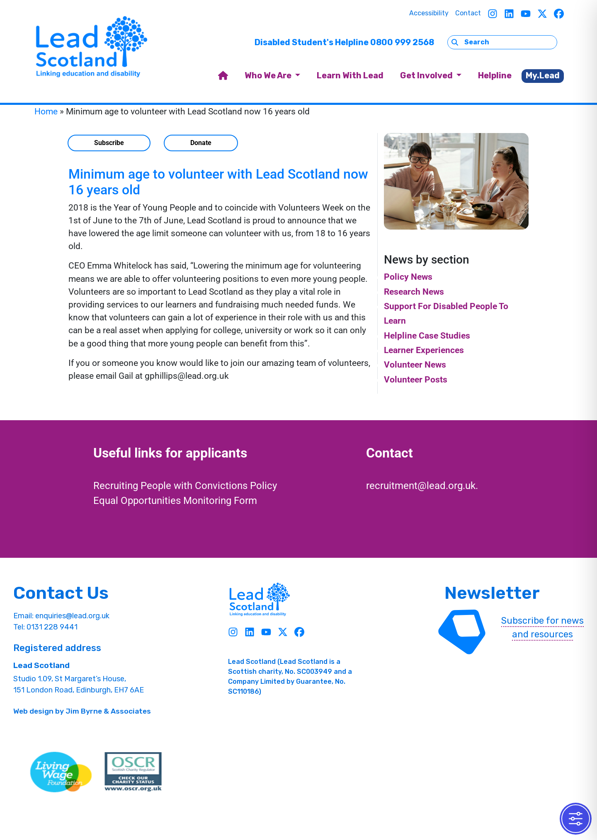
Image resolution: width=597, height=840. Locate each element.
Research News (414, 292)
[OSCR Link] (133, 772)
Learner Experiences (424, 350)
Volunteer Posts (415, 380)
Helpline (495, 75)
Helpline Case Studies (427, 336)
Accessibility (429, 13)
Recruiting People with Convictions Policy (185, 485)
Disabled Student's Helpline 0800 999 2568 (344, 42)
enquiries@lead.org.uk (72, 615)
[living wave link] (61, 772)
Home (46, 111)
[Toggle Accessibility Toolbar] (576, 819)
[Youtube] (526, 13)
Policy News (408, 277)
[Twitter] (542, 13)
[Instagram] (493, 13)
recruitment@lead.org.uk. (422, 485)
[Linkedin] (509, 13)
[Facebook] (559, 13)
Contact (468, 13)
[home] (223, 76)
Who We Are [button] (269, 75)
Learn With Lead (350, 75)
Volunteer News (415, 365)
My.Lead (543, 75)
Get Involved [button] (427, 75)
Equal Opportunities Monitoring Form (175, 500)
